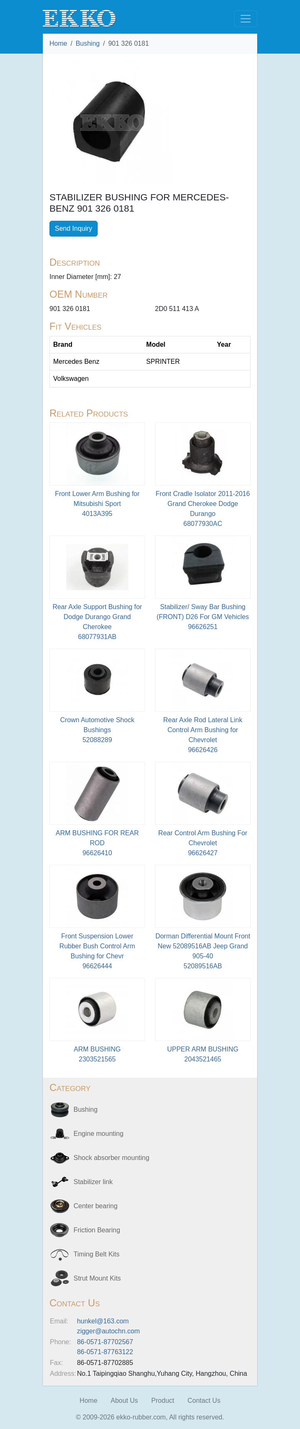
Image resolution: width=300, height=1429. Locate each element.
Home (58, 43)
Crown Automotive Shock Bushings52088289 (97, 729)
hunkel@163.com (103, 1321)
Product (162, 1400)
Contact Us (203, 1400)
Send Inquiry (73, 228)
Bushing (88, 43)
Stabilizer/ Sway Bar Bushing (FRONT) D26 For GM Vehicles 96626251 (203, 616)
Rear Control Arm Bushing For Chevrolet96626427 (202, 842)
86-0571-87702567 (105, 1341)
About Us (124, 1400)
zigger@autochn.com (108, 1331)
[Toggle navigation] (245, 18)
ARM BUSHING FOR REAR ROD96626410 (97, 842)
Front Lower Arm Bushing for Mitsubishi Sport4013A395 (97, 503)
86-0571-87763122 (105, 1351)
